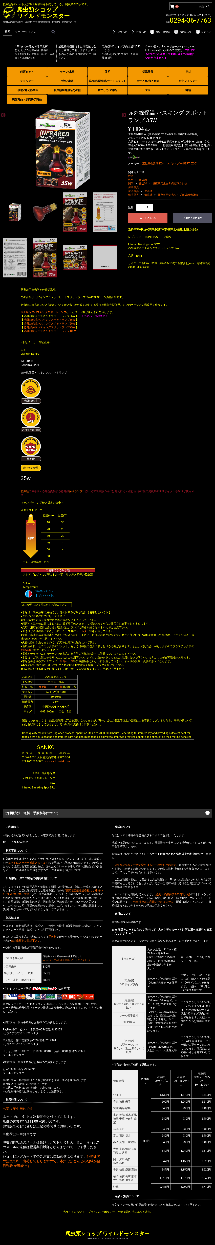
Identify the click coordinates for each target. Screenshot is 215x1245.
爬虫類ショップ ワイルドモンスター (107, 1233)
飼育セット (27, 71)
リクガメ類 (56, 686)
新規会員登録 (160, 31)
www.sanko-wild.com (57, 761)
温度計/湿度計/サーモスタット (107, 81)
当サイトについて (74, 1211)
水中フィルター (188, 81)
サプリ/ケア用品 (107, 90)
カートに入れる (148, 218)
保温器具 (147, 71)
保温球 (143, 179)
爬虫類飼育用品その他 (67, 90)
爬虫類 (25, 491)
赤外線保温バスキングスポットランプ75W (49, 327)
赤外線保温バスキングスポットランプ (43, 312)
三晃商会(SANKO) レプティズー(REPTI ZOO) (170, 163)
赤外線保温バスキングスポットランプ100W (50, 331)
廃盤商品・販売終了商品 (27, 99)
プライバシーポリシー (101, 1211)
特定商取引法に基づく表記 (134, 1211)
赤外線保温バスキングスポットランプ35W (49, 319)
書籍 (188, 90)
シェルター (27, 81)
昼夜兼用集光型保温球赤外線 (169, 183)
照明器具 (26, 649)
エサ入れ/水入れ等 (148, 81)
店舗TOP (119, 31)
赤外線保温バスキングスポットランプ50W (49, 323)
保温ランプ (75, 491)
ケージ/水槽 (67, 71)
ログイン (203, 31)
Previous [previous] (2, 114)
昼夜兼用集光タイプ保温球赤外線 (178, 194)
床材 (188, 71)
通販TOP (138, 31)
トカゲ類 (41, 686)
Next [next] (123, 114)
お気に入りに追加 (192, 218)
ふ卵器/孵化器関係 (27, 90)
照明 (107, 71)
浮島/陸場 (67, 81)
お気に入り (182, 31)
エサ (147, 90)
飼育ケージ (66, 661)
